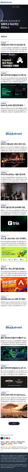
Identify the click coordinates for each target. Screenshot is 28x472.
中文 (18, 7)
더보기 (14, 423)
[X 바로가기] (2, 437)
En (13, 7)
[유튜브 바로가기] (7, 437)
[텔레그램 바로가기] (4, 437)
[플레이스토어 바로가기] (10, 437)
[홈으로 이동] (6, 2)
